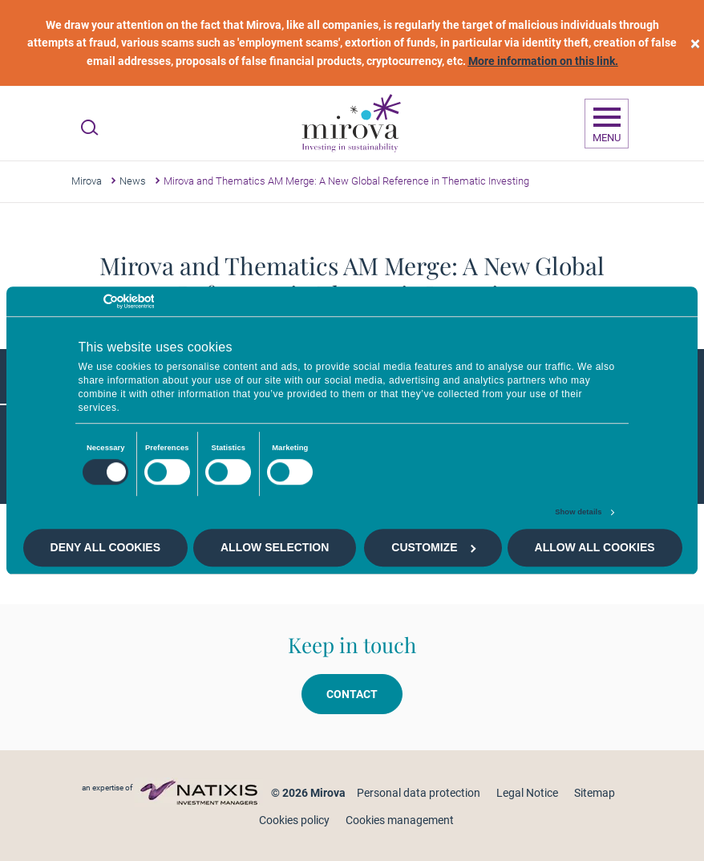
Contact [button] (352, 694)
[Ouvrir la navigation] (607, 123)
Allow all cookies (595, 548)
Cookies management (400, 820)
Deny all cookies (105, 548)
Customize (433, 548)
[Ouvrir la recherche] (89, 127)
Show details (578, 512)
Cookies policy (294, 820)
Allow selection (275, 548)
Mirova (86, 181)
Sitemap (594, 792)
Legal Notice (527, 792)
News (132, 181)
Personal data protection (418, 792)
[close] (695, 43)
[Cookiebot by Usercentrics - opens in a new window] (84, 301)
